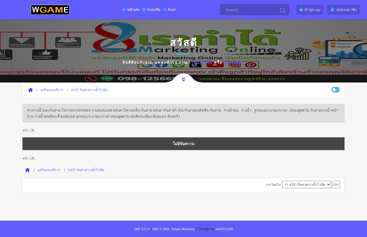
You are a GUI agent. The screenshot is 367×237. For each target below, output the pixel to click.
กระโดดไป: (273, 184)
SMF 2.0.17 (142, 229)
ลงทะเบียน (234, 62)
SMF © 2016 (161, 229)
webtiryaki (224, 228)
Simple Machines (183, 229)
